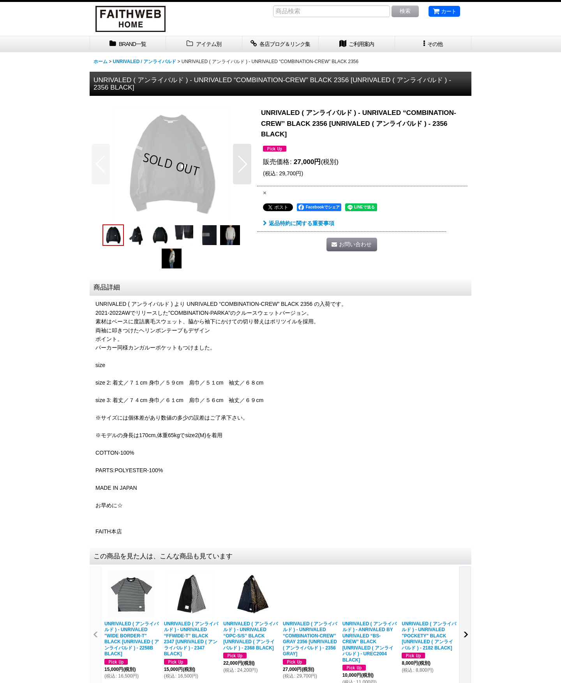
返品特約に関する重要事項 (298, 223)
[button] (433, 44)
